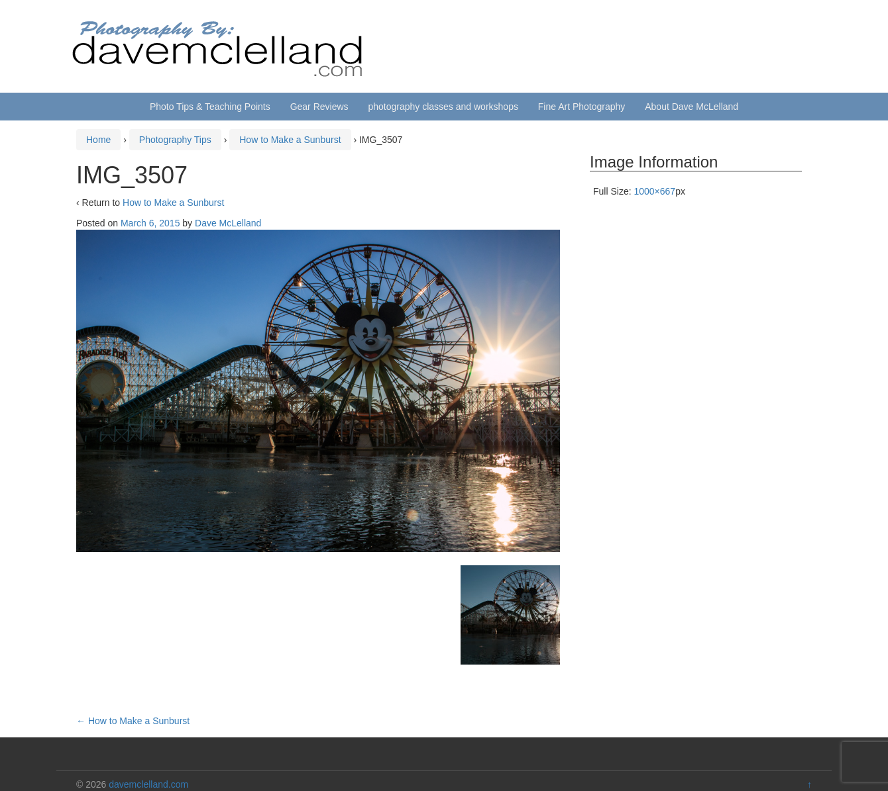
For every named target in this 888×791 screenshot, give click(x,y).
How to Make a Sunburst (290, 139)
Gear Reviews (319, 106)
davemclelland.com (148, 784)
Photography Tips (175, 139)
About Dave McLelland (691, 106)
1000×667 (654, 191)
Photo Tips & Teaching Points (210, 106)
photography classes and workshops (443, 106)
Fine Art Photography (582, 106)
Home (98, 139)
